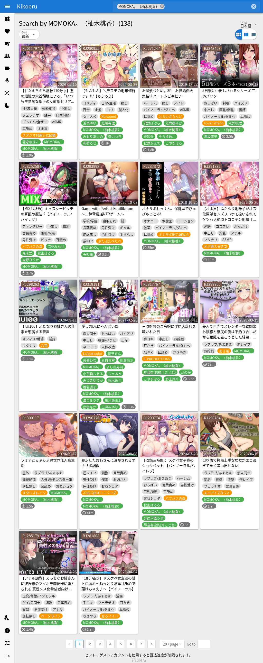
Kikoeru (27, 6)
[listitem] (7, 19)
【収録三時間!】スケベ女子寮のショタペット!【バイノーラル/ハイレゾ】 (168, 465)
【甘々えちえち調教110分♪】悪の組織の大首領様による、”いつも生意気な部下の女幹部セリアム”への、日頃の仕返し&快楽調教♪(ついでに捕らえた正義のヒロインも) (47, 104)
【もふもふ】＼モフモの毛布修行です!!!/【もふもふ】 (108, 93)
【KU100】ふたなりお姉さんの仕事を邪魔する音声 (48, 329)
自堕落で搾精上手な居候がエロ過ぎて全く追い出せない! (229, 462)
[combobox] (207, 6)
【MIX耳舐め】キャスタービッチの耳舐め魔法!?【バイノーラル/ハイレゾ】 (47, 214)
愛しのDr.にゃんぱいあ (99, 326)
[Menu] (7, 6)
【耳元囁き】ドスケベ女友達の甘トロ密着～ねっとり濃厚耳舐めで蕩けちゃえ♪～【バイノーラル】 (108, 583)
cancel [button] (162, 6)
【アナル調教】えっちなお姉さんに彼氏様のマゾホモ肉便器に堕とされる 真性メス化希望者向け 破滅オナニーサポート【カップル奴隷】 (48, 588)
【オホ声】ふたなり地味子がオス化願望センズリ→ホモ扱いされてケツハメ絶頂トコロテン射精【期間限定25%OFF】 (229, 216)
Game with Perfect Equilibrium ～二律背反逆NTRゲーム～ (107, 211)
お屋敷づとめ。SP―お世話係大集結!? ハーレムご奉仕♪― (167, 93)
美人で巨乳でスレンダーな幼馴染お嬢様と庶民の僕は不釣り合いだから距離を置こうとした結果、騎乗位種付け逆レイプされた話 (229, 334)
